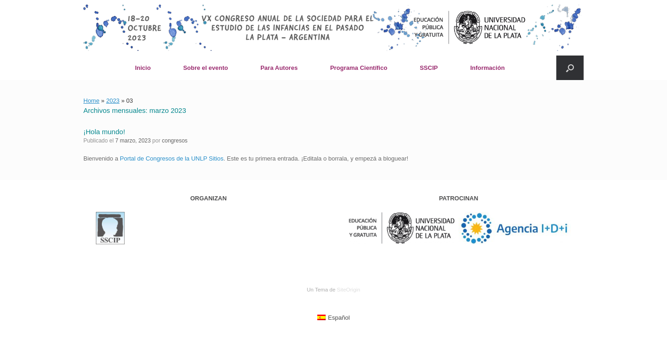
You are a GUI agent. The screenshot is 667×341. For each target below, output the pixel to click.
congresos (174, 140)
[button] (570, 68)
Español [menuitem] (339, 317)
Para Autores (278, 67)
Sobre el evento (205, 67)
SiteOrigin (348, 289)
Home (91, 100)
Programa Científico (359, 67)
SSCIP (429, 67)
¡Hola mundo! (104, 132)
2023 (113, 100)
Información (487, 67)
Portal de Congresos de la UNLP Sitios (172, 158)
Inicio (143, 67)
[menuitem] (333, 317)
